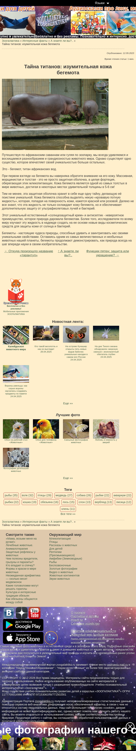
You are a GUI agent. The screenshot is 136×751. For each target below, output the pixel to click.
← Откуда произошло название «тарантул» (28, 253)
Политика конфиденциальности (93, 631)
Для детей (55, 548)
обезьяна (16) (49, 502)
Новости (77, 620)
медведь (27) (64, 495)
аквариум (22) (122, 495)
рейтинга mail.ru (117, 664)
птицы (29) (44, 495)
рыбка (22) (12, 502)
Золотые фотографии (63, 568)
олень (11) (68, 508)
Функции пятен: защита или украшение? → (107, 253)
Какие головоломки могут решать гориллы (22, 587)
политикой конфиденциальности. (23, 721)
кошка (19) (29, 502)
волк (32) (27, 495)
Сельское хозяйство (85, 623)
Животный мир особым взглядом (94, 634)
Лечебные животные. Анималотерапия (19, 547)
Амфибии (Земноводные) (65, 558)
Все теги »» (68, 513)
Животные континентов (64, 575)
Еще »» (68, 403)
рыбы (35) (11, 495)
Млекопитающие (60, 538)
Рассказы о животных (63, 545)
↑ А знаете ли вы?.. (68, 253)
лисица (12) (123, 502)
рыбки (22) (102, 495)
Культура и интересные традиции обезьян (21, 594)
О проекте (78, 612)
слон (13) (84, 502)
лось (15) (68, 502)
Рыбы (53, 562)
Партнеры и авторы (85, 616)
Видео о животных (61, 572)
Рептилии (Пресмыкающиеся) (62, 553)
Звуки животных (59, 578)
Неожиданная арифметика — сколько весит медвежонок (23, 579)
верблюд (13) (103, 502)
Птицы (53, 541)
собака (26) (84, 495)
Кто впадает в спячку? (20, 565)
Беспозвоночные (60, 565)
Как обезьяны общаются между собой (21, 600)
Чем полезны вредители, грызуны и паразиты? (22, 560)
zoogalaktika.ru (44, 701)
